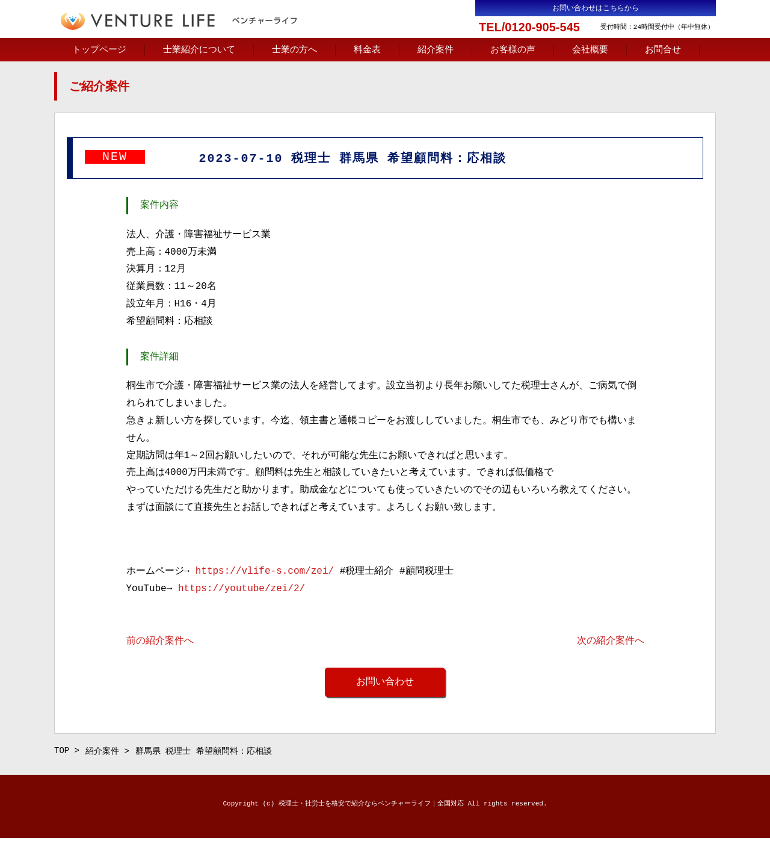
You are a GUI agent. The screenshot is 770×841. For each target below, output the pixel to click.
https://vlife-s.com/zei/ (265, 572)
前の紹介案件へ (160, 642)
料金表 (367, 50)
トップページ (99, 50)
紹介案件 (435, 50)
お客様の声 (512, 50)
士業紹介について (199, 50)
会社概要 (590, 50)
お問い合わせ (385, 683)
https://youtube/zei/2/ (241, 590)
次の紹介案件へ (610, 642)
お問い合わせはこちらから (595, 8)
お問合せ (663, 50)
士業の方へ (294, 50)
